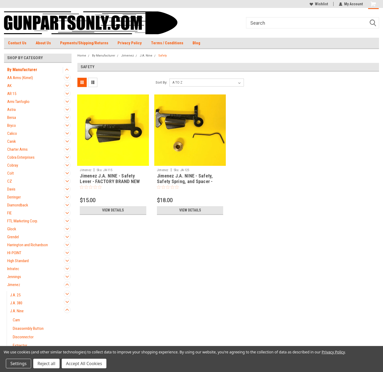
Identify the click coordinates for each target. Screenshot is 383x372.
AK (9, 85)
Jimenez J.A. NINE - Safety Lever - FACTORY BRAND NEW (110, 178)
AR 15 (11, 93)
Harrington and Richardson (27, 245)
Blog (196, 43)
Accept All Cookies (84, 363)
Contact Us (17, 43)
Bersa (11, 117)
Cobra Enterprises (21, 157)
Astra (11, 109)
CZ (9, 181)
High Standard (18, 260)
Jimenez (13, 284)
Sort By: (161, 82)
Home (81, 55)
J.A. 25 (15, 295)
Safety (162, 55)
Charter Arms (17, 149)
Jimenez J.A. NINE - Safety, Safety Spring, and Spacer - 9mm (185, 181)
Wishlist (319, 4)
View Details (113, 210)
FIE (9, 213)
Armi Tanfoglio (18, 101)
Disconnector (23, 337)
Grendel (13, 237)
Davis (11, 189)
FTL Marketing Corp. (22, 221)
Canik (11, 141)
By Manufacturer (22, 69)
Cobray (12, 165)
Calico (12, 133)
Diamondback (17, 205)
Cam (16, 320)
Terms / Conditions (167, 43)
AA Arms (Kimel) (20, 77)
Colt (10, 173)
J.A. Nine (17, 311)
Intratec (13, 268)
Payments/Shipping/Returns (84, 43)
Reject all (46, 363)
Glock (11, 229)
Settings (18, 363)
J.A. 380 (16, 303)
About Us (43, 43)
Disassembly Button (28, 328)
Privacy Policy (130, 43)
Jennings (14, 276)
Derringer (14, 197)
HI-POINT (14, 252)
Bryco (11, 125)
